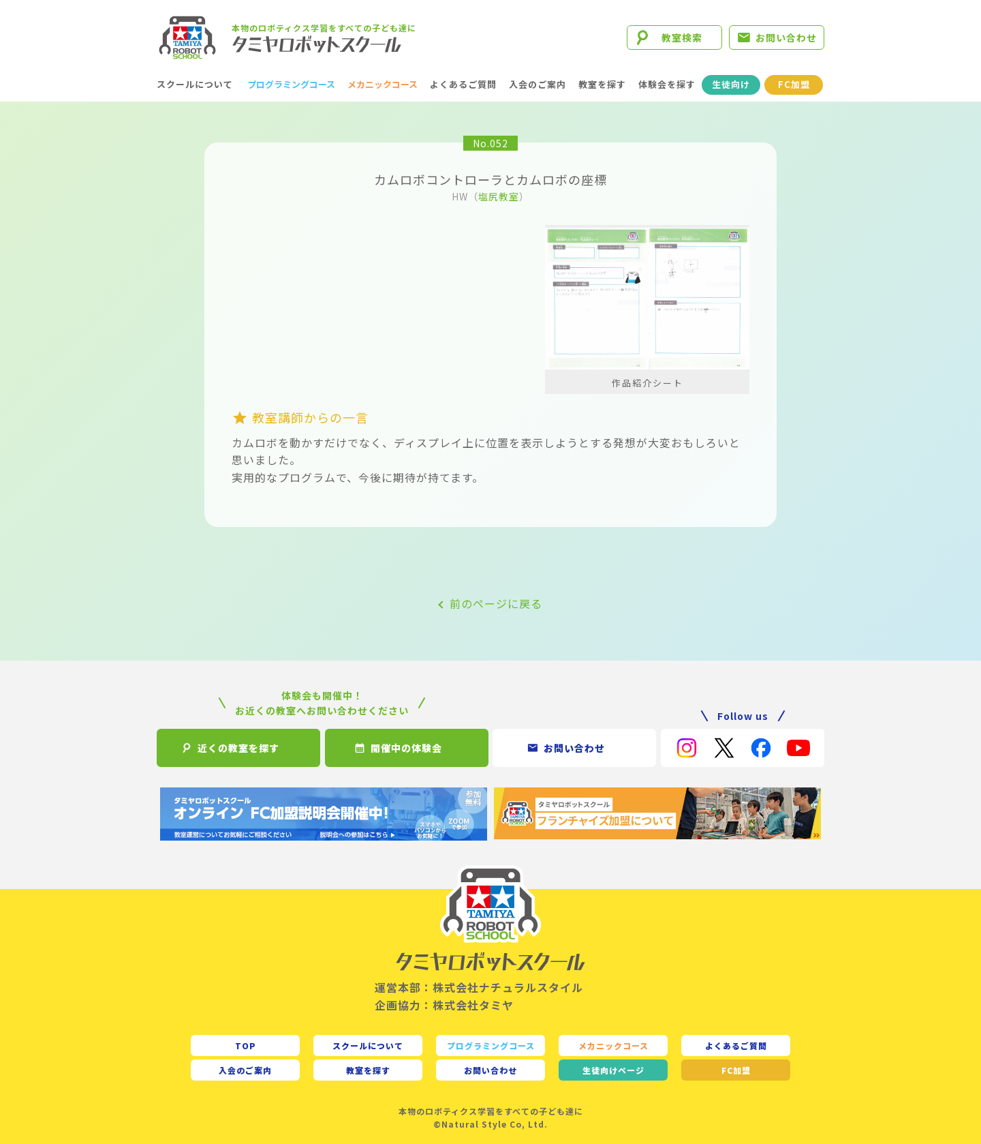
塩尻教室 (498, 196)
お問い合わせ (786, 37)
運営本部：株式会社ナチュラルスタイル (479, 987)
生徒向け (731, 84)
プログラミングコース (291, 84)
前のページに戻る (496, 603)
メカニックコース (382, 84)
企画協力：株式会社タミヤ (444, 1005)
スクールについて (195, 84)
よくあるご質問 (463, 84)
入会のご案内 (537, 84)
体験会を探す (667, 84)
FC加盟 (794, 84)
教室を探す (602, 84)
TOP (245, 1045)
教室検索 (681, 37)
